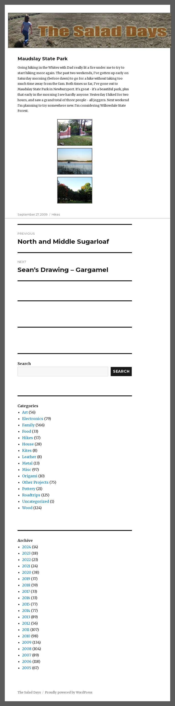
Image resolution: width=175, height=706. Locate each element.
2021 (26, 566)
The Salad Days (29, 692)
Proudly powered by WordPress (68, 692)
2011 (25, 629)
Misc (26, 469)
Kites (27, 450)
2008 (26, 648)
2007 (26, 655)
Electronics (32, 418)
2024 (26, 547)
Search (24, 363)
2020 (26, 572)
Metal (27, 463)
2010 (26, 636)
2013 (26, 617)
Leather (29, 457)
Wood (27, 507)
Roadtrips (31, 495)
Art (25, 412)
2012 (26, 623)
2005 (26, 668)
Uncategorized (35, 501)
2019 (26, 578)
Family (28, 425)
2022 (26, 559)
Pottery (28, 488)
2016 (26, 597)
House (28, 444)
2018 (26, 585)
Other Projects (35, 482)
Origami (29, 476)
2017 (26, 591)
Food (26, 431)
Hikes (56, 214)
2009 (26, 642)
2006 (26, 661)
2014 (26, 610)
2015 (26, 604)
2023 (26, 553)
